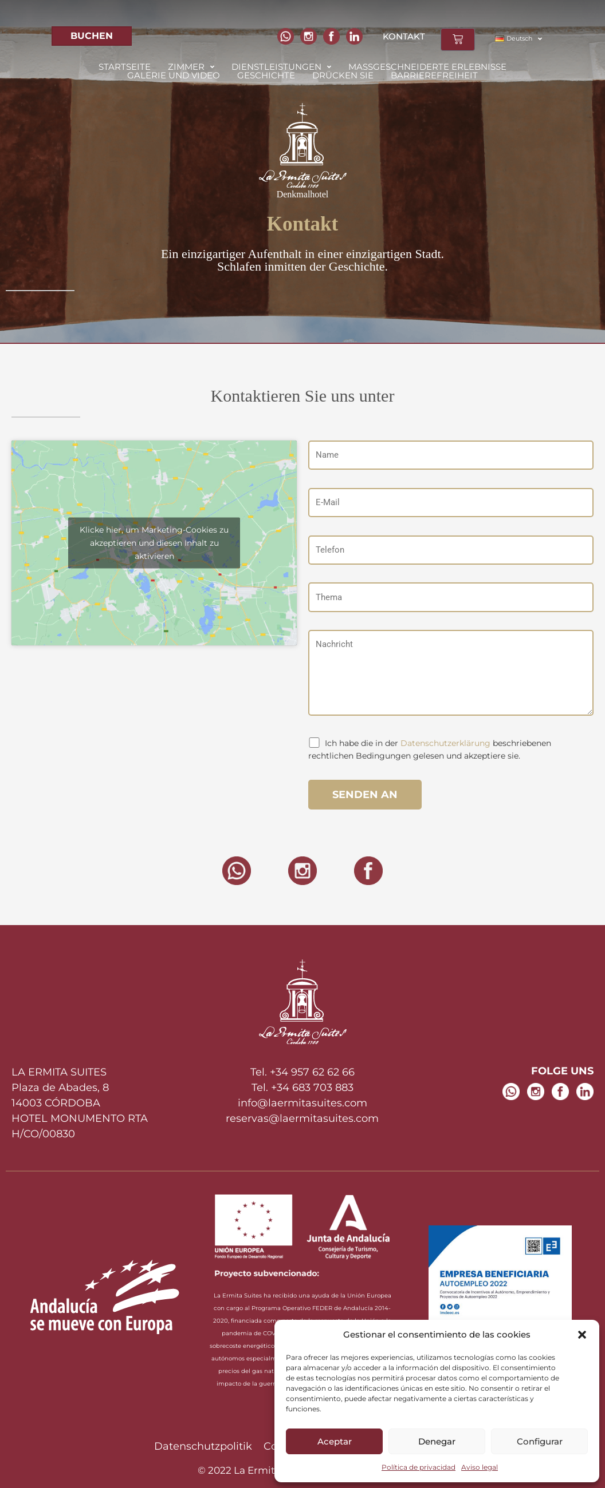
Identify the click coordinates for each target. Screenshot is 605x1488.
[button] (582, 1334)
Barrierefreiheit (434, 75)
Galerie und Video (173, 75)
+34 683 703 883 (312, 1087)
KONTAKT (404, 36)
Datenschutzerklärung (445, 743)
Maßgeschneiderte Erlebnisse (427, 66)
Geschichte (266, 75)
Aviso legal (479, 1467)
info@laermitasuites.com (302, 1103)
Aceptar (334, 1441)
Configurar (540, 1441)
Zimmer (191, 66)
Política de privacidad (418, 1467)
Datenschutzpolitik (203, 1446)
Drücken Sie (343, 75)
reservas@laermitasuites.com (302, 1118)
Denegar (436, 1441)
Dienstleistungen (281, 66)
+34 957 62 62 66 (312, 1072)
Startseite (125, 66)
